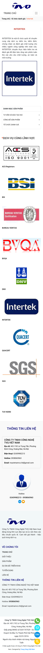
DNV (4, 289)
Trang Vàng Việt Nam (28, 649)
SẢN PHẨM (6, 561)
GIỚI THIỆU (6, 557)
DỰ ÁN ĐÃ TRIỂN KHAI (11, 566)
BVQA (4, 258)
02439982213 (19, 454)
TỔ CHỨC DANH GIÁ (11, 125)
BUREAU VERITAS (9, 228)
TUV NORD (6, 412)
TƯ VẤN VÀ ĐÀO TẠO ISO (13, 115)
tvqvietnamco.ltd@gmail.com (22, 463)
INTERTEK (6, 320)
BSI (3, 197)
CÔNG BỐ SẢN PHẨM (11, 120)
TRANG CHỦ (10, 13)
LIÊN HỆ (5, 575)
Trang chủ (6, 19)
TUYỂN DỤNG (7, 570)
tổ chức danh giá (18, 19)
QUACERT (6, 350)
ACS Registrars (8, 167)
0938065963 (16, 458)
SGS (4, 381)
